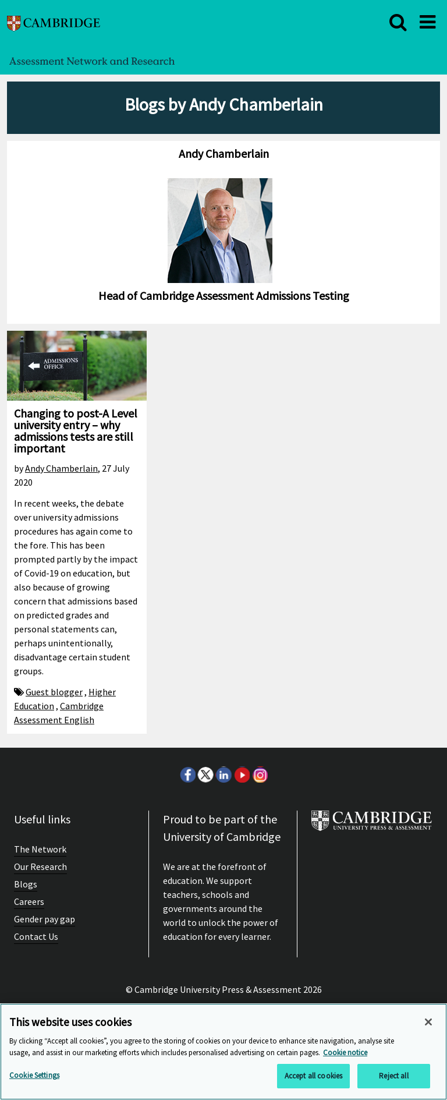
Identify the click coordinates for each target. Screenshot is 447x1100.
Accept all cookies (313, 1076)
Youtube (241, 774)
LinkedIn (223, 774)
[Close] (428, 1022)
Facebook (187, 774)
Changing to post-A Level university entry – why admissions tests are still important (75, 430)
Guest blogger (54, 692)
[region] (223, 1051)
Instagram (259, 774)
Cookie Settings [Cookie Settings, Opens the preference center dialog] (34, 1075)
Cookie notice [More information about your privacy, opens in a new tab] (345, 1052)
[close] (398, 22)
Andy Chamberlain (61, 468)
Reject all (393, 1076)
